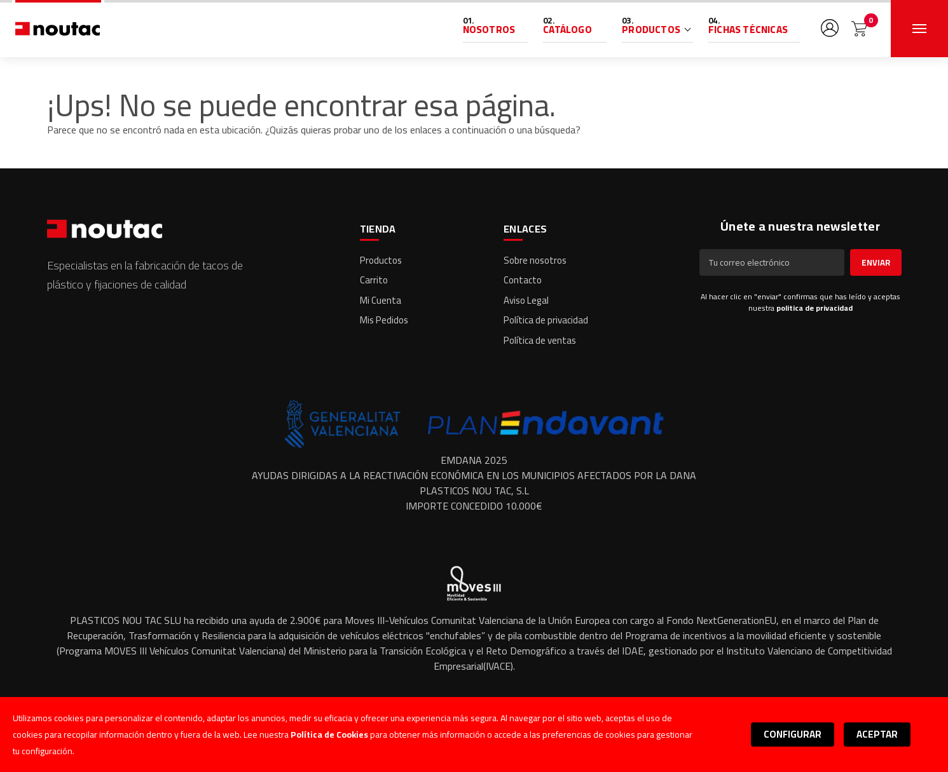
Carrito (374, 280)
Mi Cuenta (380, 300)
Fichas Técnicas (748, 29)
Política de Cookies (329, 734)
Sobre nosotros (535, 260)
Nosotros (489, 29)
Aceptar (877, 734)
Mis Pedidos (384, 320)
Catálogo (567, 29)
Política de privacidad (546, 320)
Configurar (792, 734)
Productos (651, 29)
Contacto (523, 280)
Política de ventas (540, 340)
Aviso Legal (526, 300)
